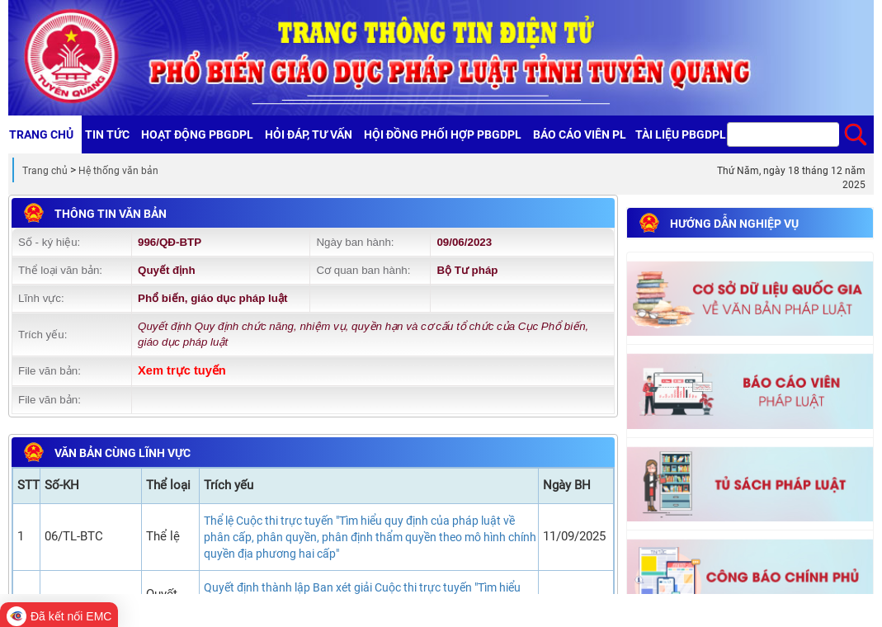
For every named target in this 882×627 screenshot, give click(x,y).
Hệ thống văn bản (118, 171)
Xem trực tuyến (182, 370)
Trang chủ (45, 171)
